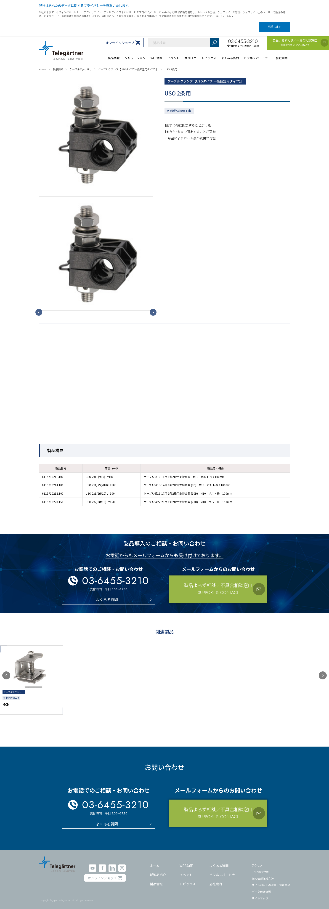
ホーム (154, 862)
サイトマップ (260, 895)
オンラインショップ (120, 39)
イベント (186, 871)
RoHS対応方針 (261, 869)
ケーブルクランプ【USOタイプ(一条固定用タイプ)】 (211, 77)
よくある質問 (218, 862)
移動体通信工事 (180, 108)
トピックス (188, 880)
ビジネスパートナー (223, 871)
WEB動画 (186, 862)
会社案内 (215, 880)
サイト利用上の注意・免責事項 (271, 882)
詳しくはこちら (225, 16)
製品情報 (156, 880)
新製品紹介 (158, 871)
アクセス (257, 862)
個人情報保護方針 (263, 875)
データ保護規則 (261, 888)
